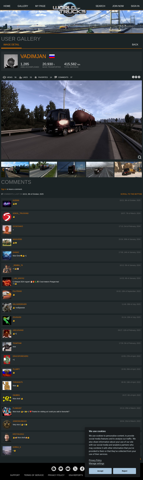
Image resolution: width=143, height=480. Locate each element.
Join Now (118, 6)
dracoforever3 (20, 356)
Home (7, 6)
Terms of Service (34, 475)
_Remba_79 (18, 265)
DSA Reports (76, 475)
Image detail (11, 44)
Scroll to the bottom (131, 194)
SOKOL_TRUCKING (21, 213)
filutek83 (17, 291)
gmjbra (16, 395)
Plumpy (16, 369)
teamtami (17, 343)
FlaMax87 (17, 408)
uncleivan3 (18, 330)
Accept (100, 471)
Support (15, 475)
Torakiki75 (18, 382)
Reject (124, 471)
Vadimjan (33, 56)
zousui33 (17, 317)
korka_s (17, 447)
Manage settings (96, 463)
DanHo (16, 252)
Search (100, 6)
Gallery (23, 6)
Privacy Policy (56, 475)
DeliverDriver (20, 304)
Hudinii (16, 200)
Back (135, 44)
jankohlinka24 (20, 421)
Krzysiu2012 (18, 434)
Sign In (135, 6)
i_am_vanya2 (18, 278)
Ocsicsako (18, 226)
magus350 (17, 239)
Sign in (3, 189)
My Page (40, 6)
